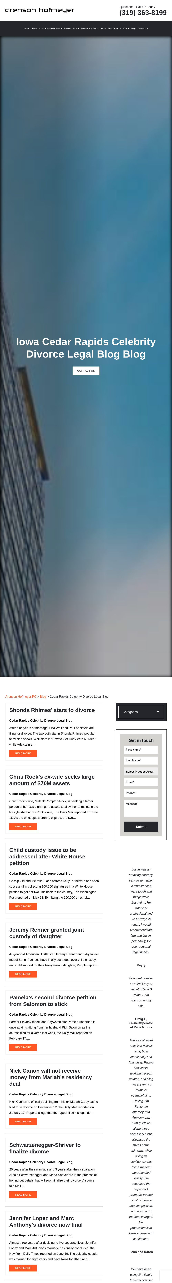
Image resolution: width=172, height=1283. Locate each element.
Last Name (133, 760)
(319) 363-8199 (143, 12)
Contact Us (143, 28)
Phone (130, 793)
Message (132, 803)
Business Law (70, 28)
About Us (36, 28)
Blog (133, 28)
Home (26, 28)
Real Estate (113, 28)
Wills (125, 28)
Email (130, 782)
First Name (133, 749)
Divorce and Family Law (92, 28)
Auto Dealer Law (52, 28)
